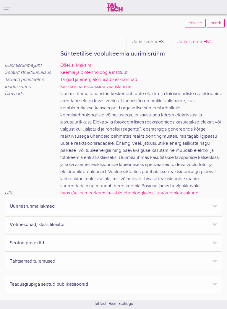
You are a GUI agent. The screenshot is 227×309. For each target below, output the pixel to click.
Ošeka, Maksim (75, 65)
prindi (216, 23)
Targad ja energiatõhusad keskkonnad (98, 79)
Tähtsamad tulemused (32, 261)
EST (149, 41)
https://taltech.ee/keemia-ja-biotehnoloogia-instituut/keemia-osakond (129, 193)
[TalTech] (114, 7)
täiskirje (195, 23)
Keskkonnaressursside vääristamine (96, 87)
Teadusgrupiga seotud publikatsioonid (49, 284)
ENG (194, 41)
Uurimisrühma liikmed (32, 206)
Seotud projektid (27, 243)
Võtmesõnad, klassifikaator (37, 224)
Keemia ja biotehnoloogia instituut (93, 72)
